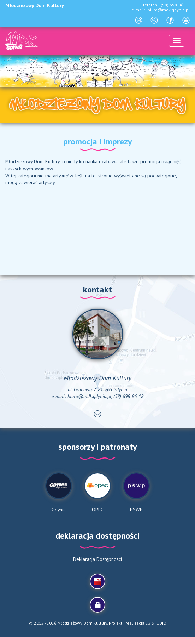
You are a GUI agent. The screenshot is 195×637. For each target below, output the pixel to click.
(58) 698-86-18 (175, 5)
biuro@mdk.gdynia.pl (169, 10)
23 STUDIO (156, 623)
